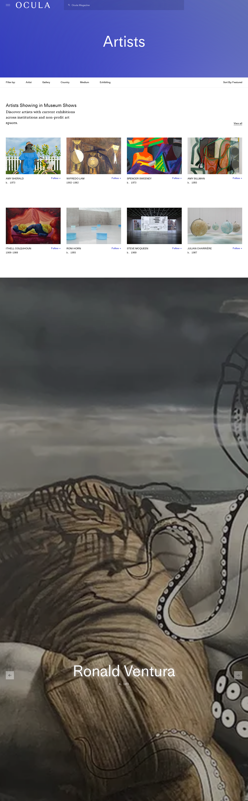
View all (238, 123)
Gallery (46, 82)
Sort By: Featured (232, 82)
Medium (84, 82)
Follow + (56, 178)
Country (65, 82)
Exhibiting (105, 82)
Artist (29, 82)
